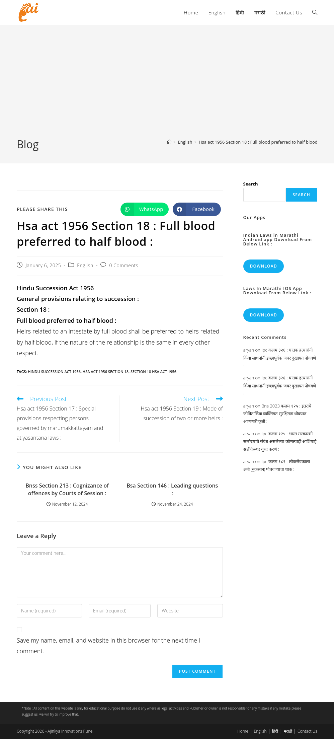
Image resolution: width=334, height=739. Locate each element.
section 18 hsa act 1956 (153, 371)
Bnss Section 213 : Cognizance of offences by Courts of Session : (67, 489)
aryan (248, 350)
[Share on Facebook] (197, 209)
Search (250, 184)
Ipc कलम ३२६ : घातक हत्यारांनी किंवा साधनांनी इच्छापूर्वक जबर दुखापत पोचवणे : (279, 358)
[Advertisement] (167, 87)
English (85, 265)
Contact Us (307, 731)
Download (263, 266)
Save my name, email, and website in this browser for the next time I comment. (108, 645)
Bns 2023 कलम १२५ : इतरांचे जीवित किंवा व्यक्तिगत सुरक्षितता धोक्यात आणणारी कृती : (277, 414)
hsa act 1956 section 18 (106, 371)
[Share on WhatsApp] (144, 209)
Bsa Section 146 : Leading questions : (172, 489)
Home (242, 731)
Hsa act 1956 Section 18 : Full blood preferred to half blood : (259, 142)
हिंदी (275, 731)
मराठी (288, 731)
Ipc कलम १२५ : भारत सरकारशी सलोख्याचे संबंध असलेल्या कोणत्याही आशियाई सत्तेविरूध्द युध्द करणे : (280, 441)
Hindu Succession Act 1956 (54, 371)
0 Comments (123, 265)
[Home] (169, 142)
